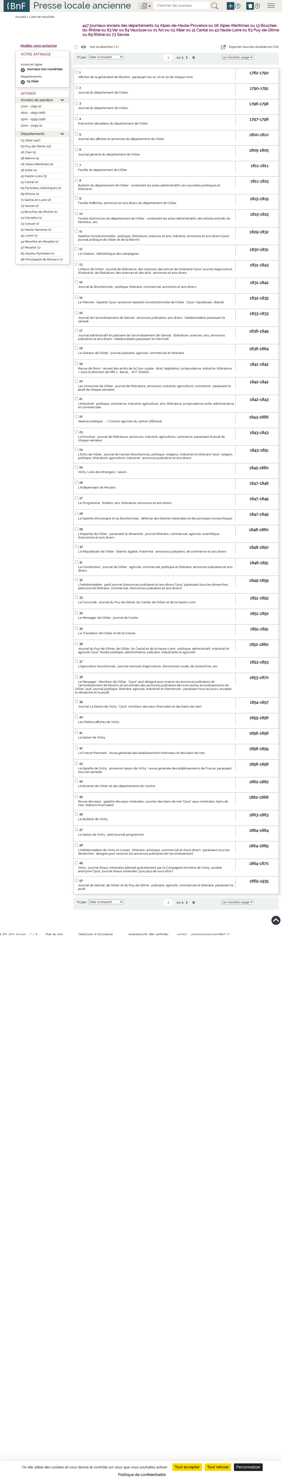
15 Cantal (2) (29, 182)
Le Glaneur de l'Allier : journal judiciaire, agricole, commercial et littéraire (131, 353)
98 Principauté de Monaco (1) (42, 259)
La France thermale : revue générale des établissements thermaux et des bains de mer (141, 753)
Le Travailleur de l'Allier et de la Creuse (106, 633)
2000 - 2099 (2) (31, 125)
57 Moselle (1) (30, 247)
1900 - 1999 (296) (33, 119)
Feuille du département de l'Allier (102, 170)
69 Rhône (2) (30, 194)
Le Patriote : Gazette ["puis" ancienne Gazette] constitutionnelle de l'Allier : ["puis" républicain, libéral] (151, 302)
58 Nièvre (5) (30, 158)
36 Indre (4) (29, 170)
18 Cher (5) (28, 152)
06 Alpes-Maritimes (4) (37, 164)
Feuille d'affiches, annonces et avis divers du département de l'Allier (127, 203)
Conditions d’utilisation (96, 934)
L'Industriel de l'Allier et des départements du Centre (116, 786)
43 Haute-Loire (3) (34, 176)
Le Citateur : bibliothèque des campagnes (108, 253)
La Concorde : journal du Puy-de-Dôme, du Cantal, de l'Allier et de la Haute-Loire (137, 602)
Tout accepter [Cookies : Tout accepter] (187, 1467)
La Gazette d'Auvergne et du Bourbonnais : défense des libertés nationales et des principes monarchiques (155, 518)
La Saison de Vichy (91, 737)
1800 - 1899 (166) (33, 113)
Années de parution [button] (37, 100)
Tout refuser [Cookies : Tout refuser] (218, 1467)
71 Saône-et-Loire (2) (36, 200)
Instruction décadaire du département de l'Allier (113, 123)
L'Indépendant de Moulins (97, 487)
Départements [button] (33, 134)
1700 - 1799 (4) (31, 106)
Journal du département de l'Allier (103, 92)
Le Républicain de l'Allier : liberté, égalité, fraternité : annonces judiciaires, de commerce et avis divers (152, 551)
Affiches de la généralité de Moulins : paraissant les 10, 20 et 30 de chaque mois (135, 77)
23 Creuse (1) (30, 223)
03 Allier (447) (30, 140)
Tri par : (82, 57)
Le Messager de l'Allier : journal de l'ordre (108, 617)
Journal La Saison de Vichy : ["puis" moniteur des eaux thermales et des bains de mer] (139, 706)
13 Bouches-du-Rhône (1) (39, 212)
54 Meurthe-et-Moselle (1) (40, 241)
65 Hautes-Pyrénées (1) (37, 253)
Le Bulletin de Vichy (93, 819)
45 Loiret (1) (29, 235)
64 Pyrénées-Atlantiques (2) (41, 188)
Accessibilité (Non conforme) (148, 934)
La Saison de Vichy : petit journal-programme (111, 834)
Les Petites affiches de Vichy (98, 722)
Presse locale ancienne (82, 5)
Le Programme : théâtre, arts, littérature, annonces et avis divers (125, 503)
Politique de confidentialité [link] (142, 1474)
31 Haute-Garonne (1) (36, 229)
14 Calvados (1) (31, 217)
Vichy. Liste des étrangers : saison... (103, 472)
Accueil (20, 17)
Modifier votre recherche (38, 46)
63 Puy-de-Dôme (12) (36, 146)
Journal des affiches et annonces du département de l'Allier (121, 139)
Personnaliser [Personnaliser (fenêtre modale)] (248, 1467)
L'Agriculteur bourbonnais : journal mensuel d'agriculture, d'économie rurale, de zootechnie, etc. (148, 666)
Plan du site (54, 934)
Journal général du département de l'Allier (109, 154)
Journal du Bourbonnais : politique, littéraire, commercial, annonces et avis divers (137, 287)
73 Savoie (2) (30, 206)
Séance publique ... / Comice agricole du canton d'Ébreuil (120, 421)
